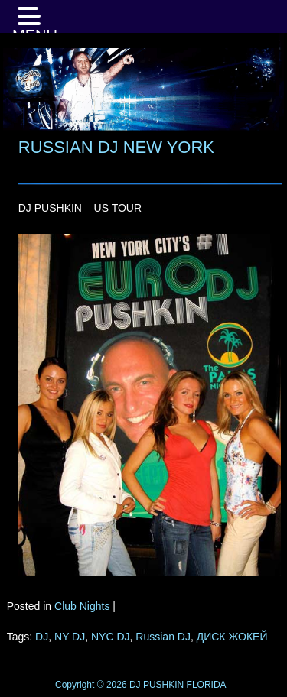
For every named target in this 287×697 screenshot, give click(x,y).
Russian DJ (163, 637)
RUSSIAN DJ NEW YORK (116, 147)
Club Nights (81, 606)
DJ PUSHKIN (155, 684)
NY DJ (69, 637)
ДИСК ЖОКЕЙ (232, 637)
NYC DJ (110, 637)
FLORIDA (207, 684)
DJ (41, 637)
